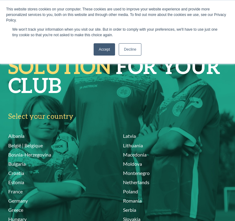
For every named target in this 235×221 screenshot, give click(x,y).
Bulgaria (17, 164)
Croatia (16, 173)
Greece (15, 210)
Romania (132, 201)
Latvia (129, 136)
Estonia (16, 182)
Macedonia (135, 154)
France (15, 191)
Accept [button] (104, 49)
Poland (130, 191)
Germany (18, 201)
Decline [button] (130, 49)
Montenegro (136, 173)
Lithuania (133, 145)
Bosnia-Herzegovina (29, 154)
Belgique (33, 145)
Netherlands (136, 182)
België (14, 145)
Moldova (132, 164)
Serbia (129, 210)
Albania (16, 136)
